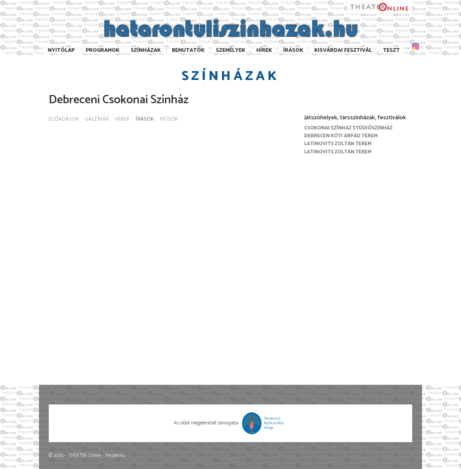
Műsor (169, 119)
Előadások (63, 119)
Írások (293, 50)
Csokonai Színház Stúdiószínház (348, 128)
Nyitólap (61, 50)
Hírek (264, 50)
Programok (103, 50)
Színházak (146, 50)
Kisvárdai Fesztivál (343, 50)
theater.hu (115, 455)
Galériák (97, 119)
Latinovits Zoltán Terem (338, 152)
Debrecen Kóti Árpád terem (341, 136)
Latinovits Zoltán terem (338, 144)
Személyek (230, 50)
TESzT (391, 50)
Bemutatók (188, 50)
